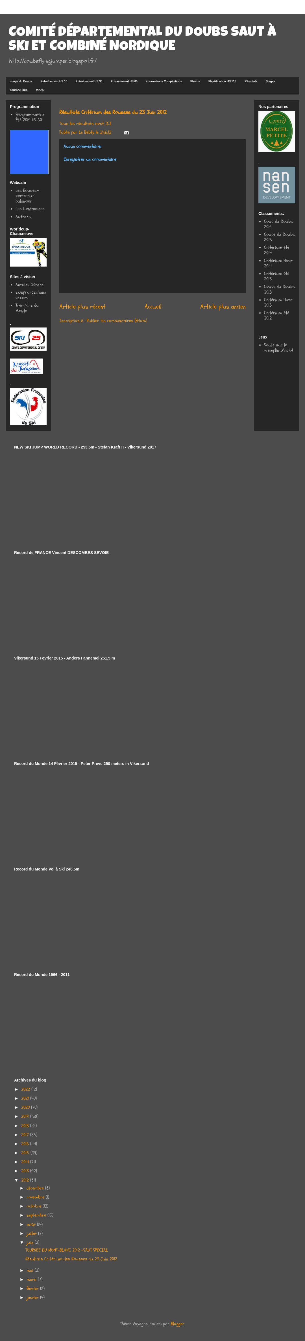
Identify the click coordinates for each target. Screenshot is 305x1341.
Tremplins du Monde (27, 308)
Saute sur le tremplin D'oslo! (278, 347)
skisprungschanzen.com (31, 295)
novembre (36, 1197)
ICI (108, 123)
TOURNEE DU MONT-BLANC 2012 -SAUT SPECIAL (66, 1250)
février (33, 1288)
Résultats (251, 81)
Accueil (153, 306)
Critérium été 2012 (276, 315)
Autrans (23, 217)
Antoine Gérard (29, 285)
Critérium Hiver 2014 (278, 263)
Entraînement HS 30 (89, 81)
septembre (37, 1215)
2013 (25, 1171)
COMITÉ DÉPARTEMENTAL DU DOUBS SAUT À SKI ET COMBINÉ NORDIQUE (142, 40)
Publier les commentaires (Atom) (117, 321)
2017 (25, 1135)
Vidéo (40, 90)
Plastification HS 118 (222, 81)
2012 (25, 1180)
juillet (32, 1233)
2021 (25, 1098)
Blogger (177, 1324)
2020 (26, 1107)
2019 (25, 1116)
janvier (33, 1297)
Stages (270, 81)
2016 (25, 1144)
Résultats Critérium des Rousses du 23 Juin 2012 (71, 1259)
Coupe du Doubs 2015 (279, 237)
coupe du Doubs (21, 81)
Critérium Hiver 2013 (278, 302)
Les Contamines (30, 209)
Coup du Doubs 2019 (278, 224)
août (32, 1224)
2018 (25, 1126)
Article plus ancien (223, 306)
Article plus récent (82, 306)
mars (32, 1279)
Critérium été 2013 (276, 276)
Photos (195, 81)
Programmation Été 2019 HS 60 (30, 117)
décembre (36, 1188)
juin (31, 1242)
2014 (25, 1162)
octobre (35, 1206)
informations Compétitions (164, 81)
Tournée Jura (19, 90)
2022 (26, 1089)
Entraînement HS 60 (124, 81)
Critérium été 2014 (276, 250)
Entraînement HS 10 (53, 81)
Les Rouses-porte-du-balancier (27, 195)
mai (31, 1270)
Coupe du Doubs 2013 (279, 289)
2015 (25, 1153)
